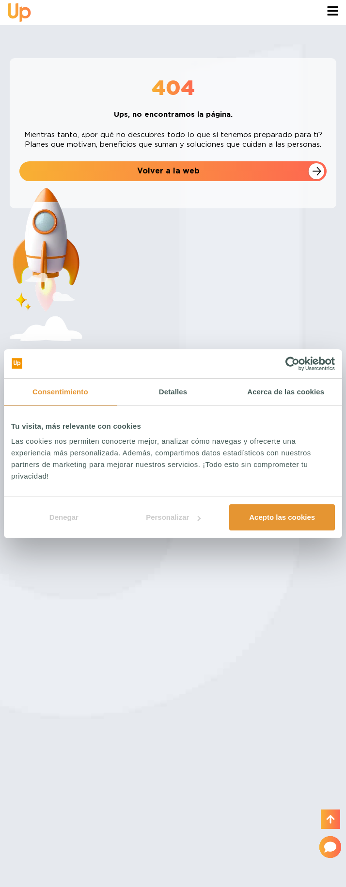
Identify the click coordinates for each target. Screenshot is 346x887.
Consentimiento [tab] (60, 392)
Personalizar (173, 517)
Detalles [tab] (173, 392)
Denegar (64, 517)
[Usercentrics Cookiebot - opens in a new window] (292, 364)
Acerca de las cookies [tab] (285, 392)
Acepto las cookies (282, 517)
